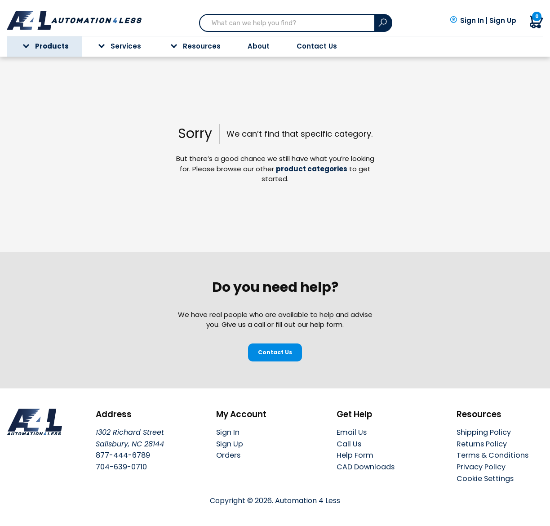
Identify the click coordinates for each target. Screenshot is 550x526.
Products (46, 46)
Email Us (352, 432)
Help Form (355, 455)
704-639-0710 (121, 467)
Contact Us (317, 46)
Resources (196, 46)
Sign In (472, 20)
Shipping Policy (484, 432)
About (259, 46)
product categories (311, 169)
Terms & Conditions (492, 455)
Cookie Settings (485, 479)
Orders (228, 455)
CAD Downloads (366, 467)
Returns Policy (482, 444)
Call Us (349, 444)
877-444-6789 (123, 455)
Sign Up (502, 20)
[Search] (383, 23)
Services (119, 46)
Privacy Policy (481, 467)
